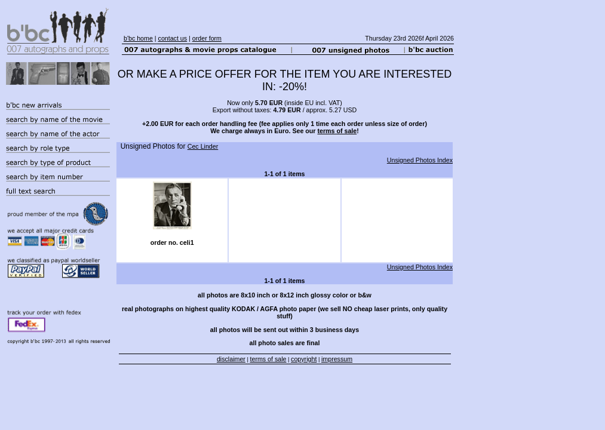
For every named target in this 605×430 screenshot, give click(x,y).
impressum (336, 359)
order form (207, 38)
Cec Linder (203, 146)
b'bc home (138, 38)
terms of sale (337, 130)
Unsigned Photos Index (420, 160)
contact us (173, 38)
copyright (304, 359)
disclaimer (231, 359)
